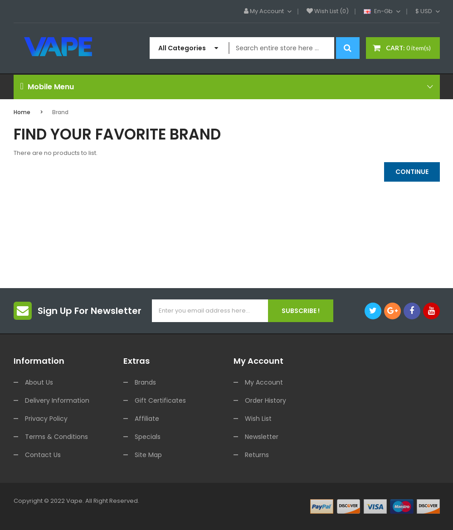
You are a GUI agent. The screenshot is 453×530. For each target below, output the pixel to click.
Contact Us (43, 454)
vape (74, 500)
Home (22, 112)
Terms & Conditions (56, 436)
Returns (257, 454)
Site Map (148, 454)
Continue (412, 171)
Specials (148, 436)
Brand (60, 112)
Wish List (258, 418)
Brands (145, 382)
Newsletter (261, 436)
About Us (39, 382)
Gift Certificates (160, 400)
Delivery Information (57, 400)
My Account (264, 382)
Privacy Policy (46, 418)
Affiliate (147, 418)
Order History (265, 400)
